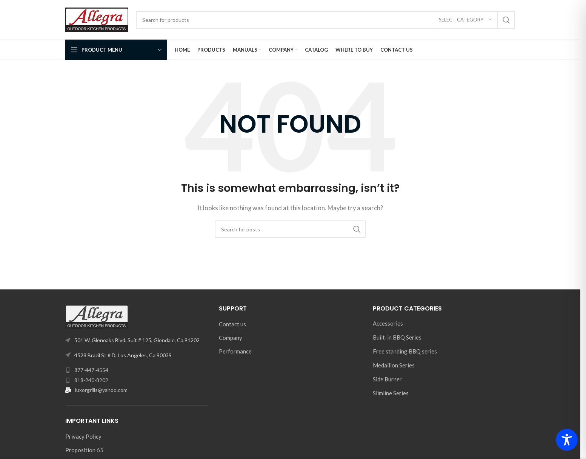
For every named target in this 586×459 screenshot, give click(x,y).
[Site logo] (96, 18)
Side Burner (387, 379)
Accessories (388, 323)
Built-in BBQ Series (397, 337)
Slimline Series (391, 393)
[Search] (325, 20)
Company (230, 337)
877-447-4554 (91, 370)
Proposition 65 (84, 450)
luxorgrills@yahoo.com (101, 390)
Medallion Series (394, 365)
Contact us (232, 324)
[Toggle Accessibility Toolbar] (566, 439)
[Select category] (465, 20)
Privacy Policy (83, 436)
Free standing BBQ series (405, 351)
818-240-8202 (91, 380)
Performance (235, 351)
